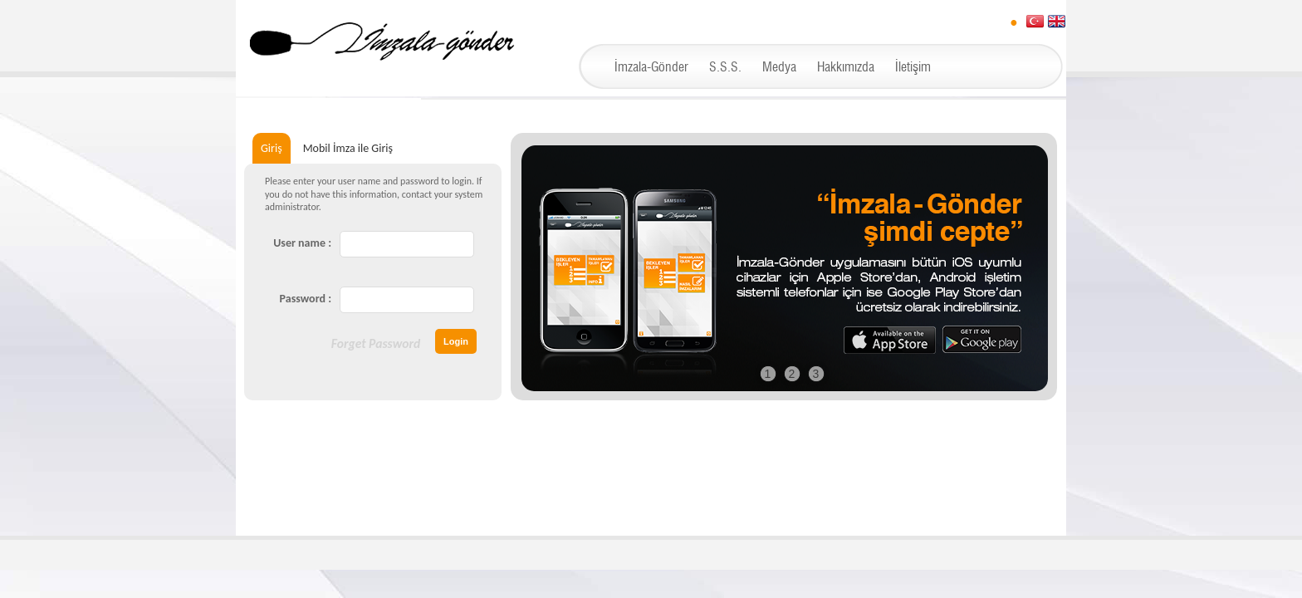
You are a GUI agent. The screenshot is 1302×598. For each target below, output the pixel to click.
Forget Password (375, 343)
